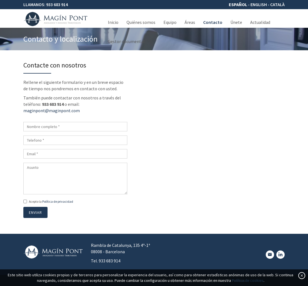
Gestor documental (126, 41)
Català (277, 4)
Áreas (190, 22)
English (258, 4)
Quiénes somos (140, 22)
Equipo (170, 22)
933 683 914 (57, 4)
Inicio (113, 22)
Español (238, 4)
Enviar (35, 212)
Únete (236, 22)
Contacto (212, 22)
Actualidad (260, 22)
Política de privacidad (57, 201)
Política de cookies (248, 280)
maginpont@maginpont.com (51, 110)
